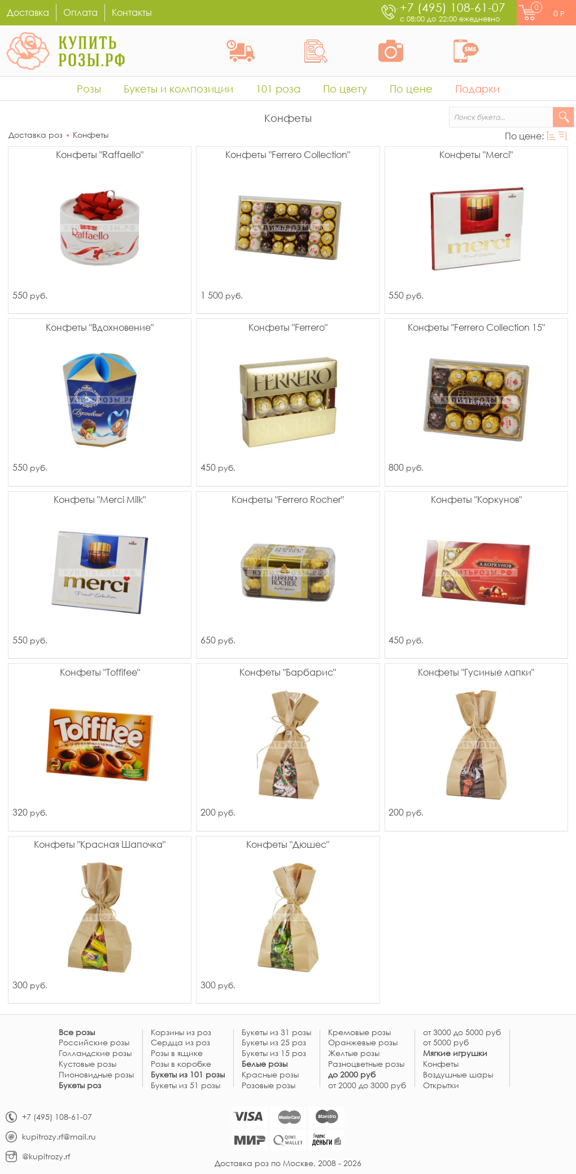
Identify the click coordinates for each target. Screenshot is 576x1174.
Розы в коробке (181, 1064)
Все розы (77, 1032)
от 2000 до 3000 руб (367, 1085)
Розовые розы (268, 1085)
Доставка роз (35, 134)
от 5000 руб (446, 1043)
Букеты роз (80, 1085)
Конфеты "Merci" (476, 155)
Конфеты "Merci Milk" (100, 500)
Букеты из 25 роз (274, 1043)
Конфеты (90, 134)
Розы (89, 88)
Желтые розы (353, 1053)
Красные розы (270, 1075)
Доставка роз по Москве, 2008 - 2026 (288, 1163)
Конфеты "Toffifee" (100, 673)
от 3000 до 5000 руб (462, 1032)
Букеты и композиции (178, 88)
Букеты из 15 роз (274, 1053)
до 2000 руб (352, 1075)
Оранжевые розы (363, 1043)
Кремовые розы (359, 1032)
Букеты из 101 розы (188, 1075)
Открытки (441, 1085)
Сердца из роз (180, 1043)
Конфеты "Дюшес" (287, 845)
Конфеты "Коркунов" (476, 500)
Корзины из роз (181, 1032)
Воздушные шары (458, 1075)
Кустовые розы (87, 1064)
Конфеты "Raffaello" (99, 155)
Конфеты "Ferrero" (288, 328)
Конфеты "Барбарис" (287, 673)
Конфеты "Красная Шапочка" (99, 845)
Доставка (28, 12)
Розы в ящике (177, 1053)
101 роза (278, 88)
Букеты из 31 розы (276, 1032)
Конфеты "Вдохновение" (100, 328)
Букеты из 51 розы (185, 1085)
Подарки (477, 88)
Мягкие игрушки (455, 1053)
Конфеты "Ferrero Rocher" (288, 500)
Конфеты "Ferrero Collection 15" (476, 328)
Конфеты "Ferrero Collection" (287, 155)
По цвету (345, 88)
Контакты (132, 12)
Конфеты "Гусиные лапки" (476, 673)
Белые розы (264, 1064)
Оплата (80, 12)
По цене (411, 88)
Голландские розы (95, 1053)
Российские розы (94, 1043)
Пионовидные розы (96, 1075)
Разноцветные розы (366, 1064)
